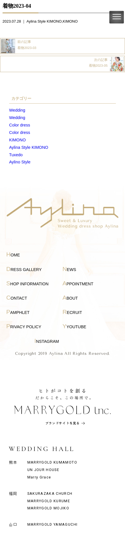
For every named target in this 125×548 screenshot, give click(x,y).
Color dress (19, 125)
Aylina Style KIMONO (44, 21)
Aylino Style (19, 162)
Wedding (17, 110)
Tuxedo (15, 155)
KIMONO (70, 21)
